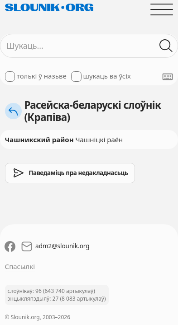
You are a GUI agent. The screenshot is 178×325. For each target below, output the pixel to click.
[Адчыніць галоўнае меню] (162, 9)
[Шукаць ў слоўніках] (166, 45)
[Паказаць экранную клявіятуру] (167, 76)
